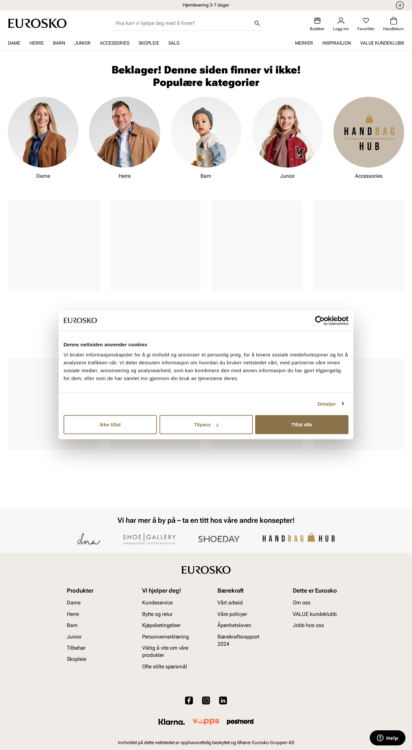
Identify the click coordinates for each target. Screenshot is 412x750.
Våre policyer (232, 614)
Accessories (114, 43)
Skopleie (149, 43)
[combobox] (183, 23)
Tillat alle (301, 424)
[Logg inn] (341, 24)
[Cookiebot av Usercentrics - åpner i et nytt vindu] (319, 320)
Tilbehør (76, 648)
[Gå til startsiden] (37, 23)
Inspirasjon (336, 43)
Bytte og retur (157, 614)
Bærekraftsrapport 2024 (238, 640)
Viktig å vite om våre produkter (165, 651)
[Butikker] (317, 24)
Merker (304, 43)
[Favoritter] (366, 24)
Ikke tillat (110, 424)
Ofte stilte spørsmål (164, 666)
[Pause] (399, 5)
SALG (174, 43)
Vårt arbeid (230, 602)
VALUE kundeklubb (382, 43)
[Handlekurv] (393, 24)
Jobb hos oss (308, 625)
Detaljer (327, 403)
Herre (36, 43)
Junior (82, 43)
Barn (59, 43)
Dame (14, 43)
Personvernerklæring (165, 636)
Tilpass (206, 424)
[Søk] (257, 23)
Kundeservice (157, 602)
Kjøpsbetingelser (161, 625)
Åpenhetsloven (234, 625)
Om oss (301, 602)
